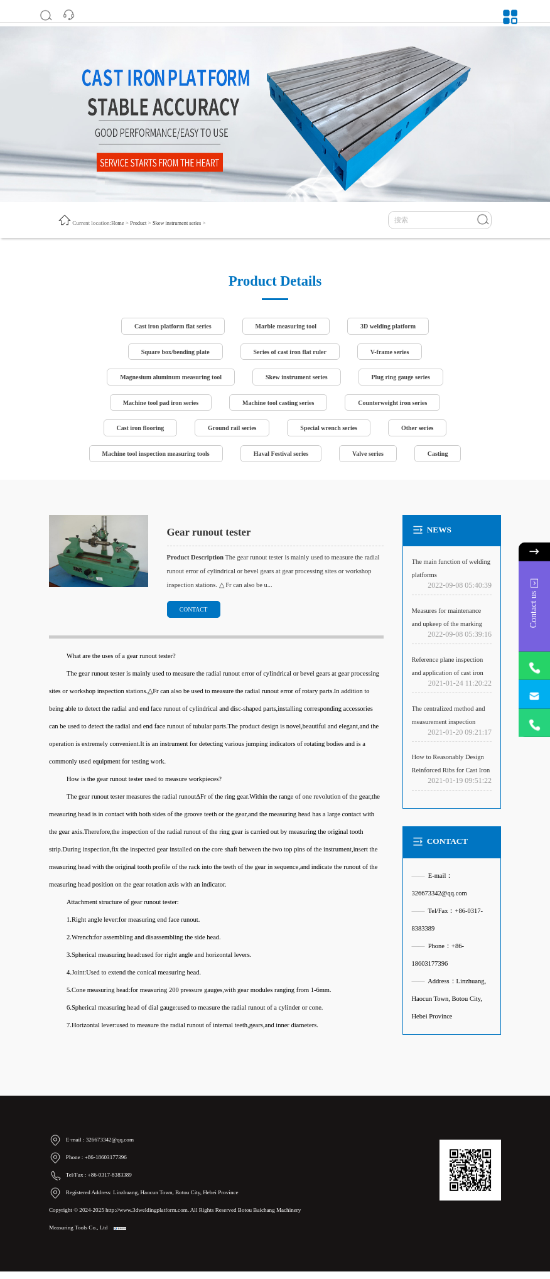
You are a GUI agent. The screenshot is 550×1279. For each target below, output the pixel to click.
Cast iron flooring (134, 432)
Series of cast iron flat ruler (291, 353)
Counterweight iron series (398, 405)
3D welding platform (393, 326)
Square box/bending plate (171, 353)
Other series (423, 432)
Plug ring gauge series (406, 379)
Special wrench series (331, 432)
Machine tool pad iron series (155, 405)
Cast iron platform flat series (168, 326)
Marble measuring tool (286, 326)
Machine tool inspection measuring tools (150, 458)
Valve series (372, 458)
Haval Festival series (282, 458)
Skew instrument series (181, 223)
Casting (444, 458)
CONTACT (196, 615)
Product (140, 223)
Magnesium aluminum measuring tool (166, 379)
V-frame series (394, 353)
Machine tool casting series (278, 405)
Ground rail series (230, 432)
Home (118, 223)
